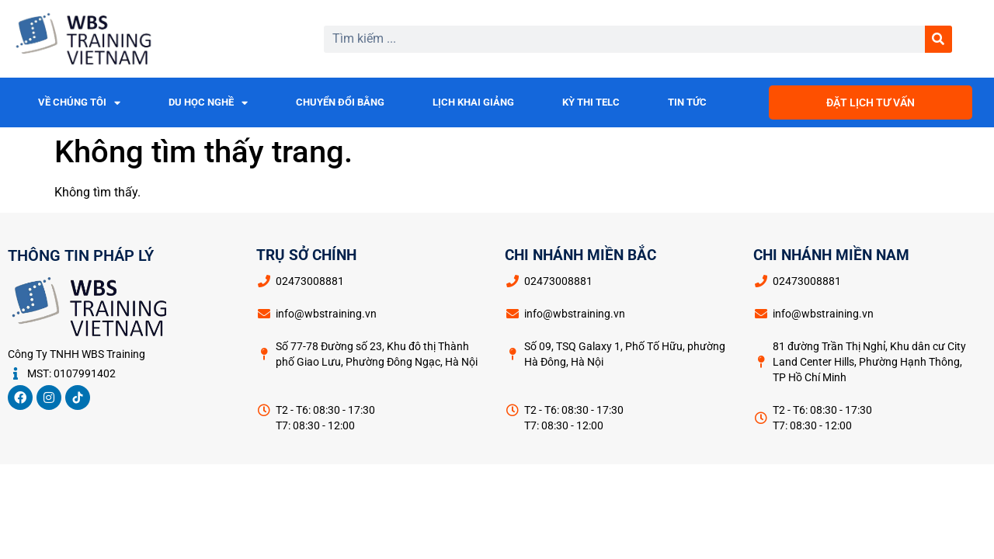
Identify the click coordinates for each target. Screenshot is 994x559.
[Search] (938, 39)
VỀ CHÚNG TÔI (79, 103)
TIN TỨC (687, 102)
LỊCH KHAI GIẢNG (473, 102)
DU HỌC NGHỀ (208, 103)
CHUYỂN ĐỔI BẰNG (340, 102)
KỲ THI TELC (591, 102)
